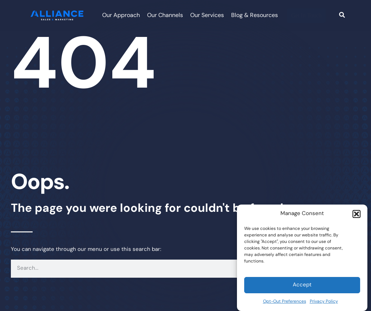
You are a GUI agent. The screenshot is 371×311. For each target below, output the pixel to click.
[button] (356, 214)
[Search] (342, 15)
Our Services (207, 15)
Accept (302, 285)
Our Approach (121, 15)
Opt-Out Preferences (284, 301)
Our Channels (165, 15)
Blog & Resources (254, 15)
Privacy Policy (324, 301)
